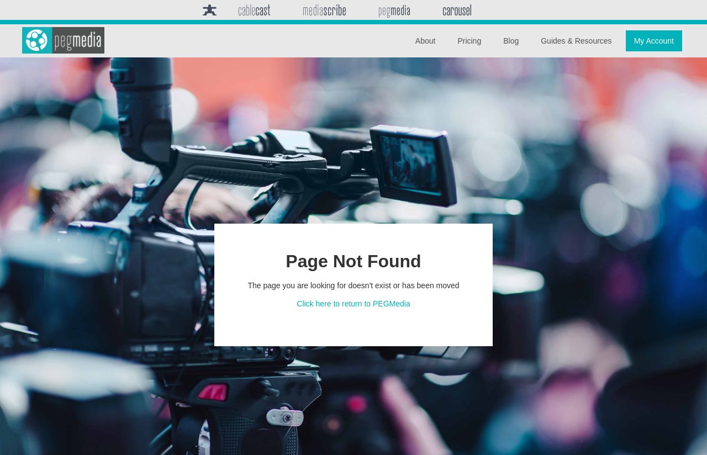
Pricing (469, 40)
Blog (511, 40)
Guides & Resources (576, 40)
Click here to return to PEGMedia (353, 303)
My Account (654, 40)
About (425, 40)
